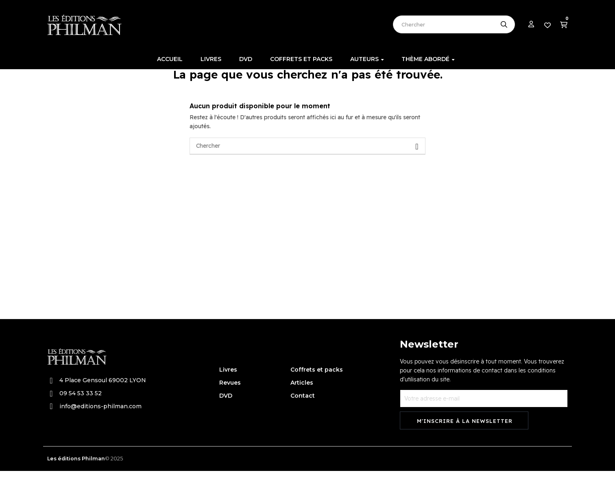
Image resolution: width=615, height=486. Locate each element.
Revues (230, 397)
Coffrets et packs (316, 384)
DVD (225, 410)
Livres (228, 384)
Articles (301, 397)
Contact (302, 410)
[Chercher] (307, 161)
